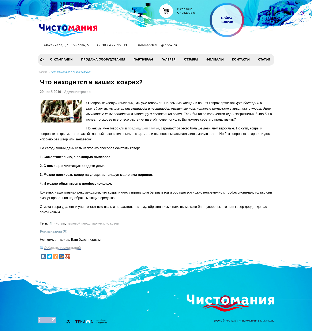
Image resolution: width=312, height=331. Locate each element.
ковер (114, 223)
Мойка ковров (227, 20)
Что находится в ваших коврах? (71, 72)
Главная (42, 72)
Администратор (77, 92)
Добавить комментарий (62, 247)
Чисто (68, 27)
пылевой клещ (78, 223)
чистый (59, 223)
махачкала (99, 223)
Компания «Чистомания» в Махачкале (249, 320)
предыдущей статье (143, 128)
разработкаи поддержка (101, 321)
